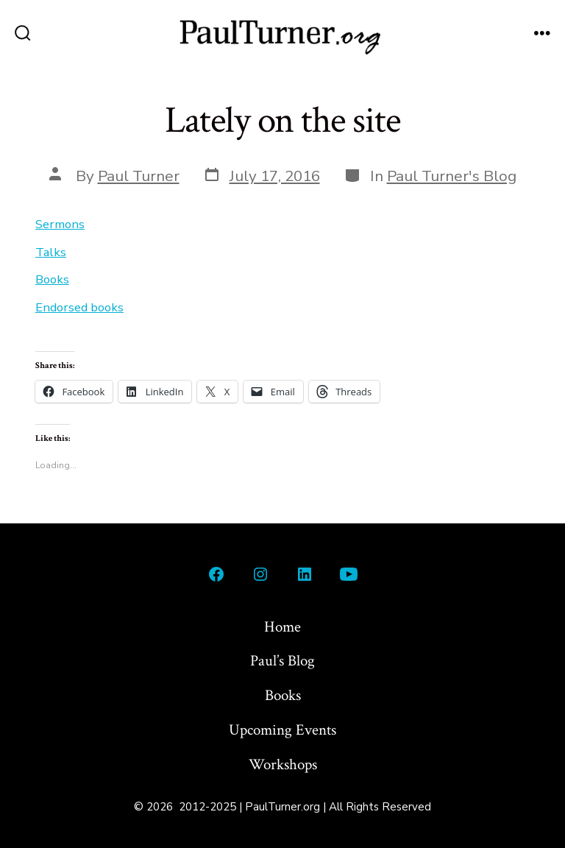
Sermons (60, 224)
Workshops (283, 764)
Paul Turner (139, 176)
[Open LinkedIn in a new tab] (304, 574)
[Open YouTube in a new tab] (348, 574)
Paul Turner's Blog (451, 176)
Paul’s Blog (282, 661)
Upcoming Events (282, 730)
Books (52, 279)
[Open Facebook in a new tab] (216, 574)
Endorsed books (79, 307)
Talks (50, 252)
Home (282, 627)
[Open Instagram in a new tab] (260, 574)
